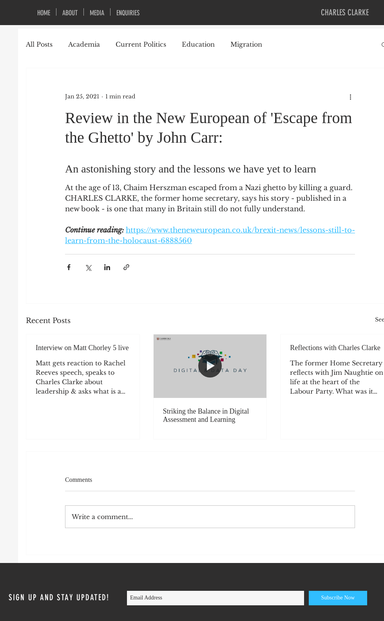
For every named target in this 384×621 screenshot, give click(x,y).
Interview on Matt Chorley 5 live (82, 348)
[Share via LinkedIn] (107, 267)
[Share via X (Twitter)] (88, 267)
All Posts (39, 44)
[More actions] (350, 96)
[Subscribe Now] (338, 598)
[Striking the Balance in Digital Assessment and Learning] (210, 366)
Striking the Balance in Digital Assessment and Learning (206, 415)
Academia (84, 44)
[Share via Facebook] (68, 267)
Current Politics (141, 44)
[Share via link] (126, 267)
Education (198, 44)
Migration (246, 44)
